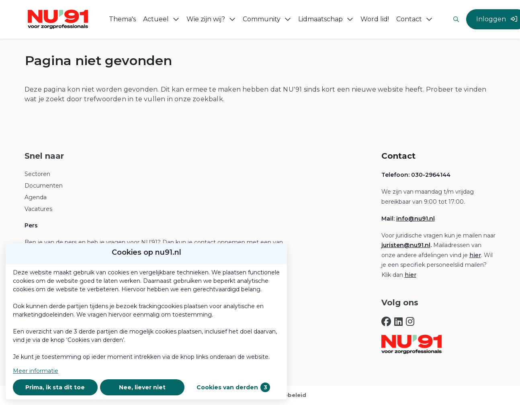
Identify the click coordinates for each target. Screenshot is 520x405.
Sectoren (37, 174)
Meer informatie (35, 370)
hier (475, 255)
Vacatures (38, 209)
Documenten (44, 185)
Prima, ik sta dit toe (55, 387)
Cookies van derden (233, 387)
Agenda (36, 197)
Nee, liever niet (142, 387)
